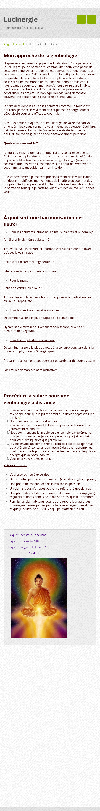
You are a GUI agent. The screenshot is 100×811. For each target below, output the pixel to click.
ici (18, 418)
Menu (91, 19)
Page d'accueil (14, 44)
